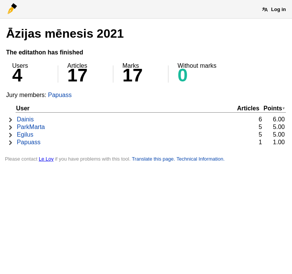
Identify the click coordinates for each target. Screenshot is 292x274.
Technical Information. (200, 159)
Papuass (59, 95)
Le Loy (46, 159)
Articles (248, 108)
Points (272, 108)
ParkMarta (31, 127)
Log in (278, 9)
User (23, 108)
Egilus (25, 134)
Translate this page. (153, 159)
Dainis (25, 119)
